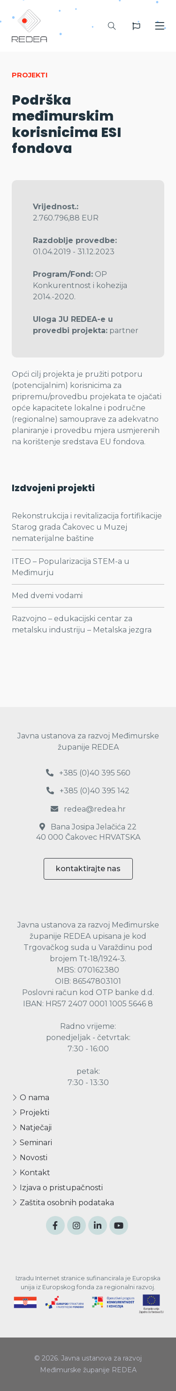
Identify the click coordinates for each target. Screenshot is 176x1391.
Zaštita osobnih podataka (63, 1202)
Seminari (32, 1142)
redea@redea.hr (88, 809)
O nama (30, 1097)
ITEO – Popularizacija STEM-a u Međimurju (71, 567)
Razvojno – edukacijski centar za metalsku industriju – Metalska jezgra (82, 624)
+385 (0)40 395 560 (88, 772)
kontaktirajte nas (88, 868)
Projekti (30, 1112)
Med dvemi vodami (47, 595)
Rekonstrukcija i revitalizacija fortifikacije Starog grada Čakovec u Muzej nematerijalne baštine (87, 527)
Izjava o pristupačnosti (57, 1187)
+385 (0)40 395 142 (88, 790)
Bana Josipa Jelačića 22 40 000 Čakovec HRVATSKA (88, 832)
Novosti (29, 1157)
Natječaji (32, 1127)
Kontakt (31, 1172)
